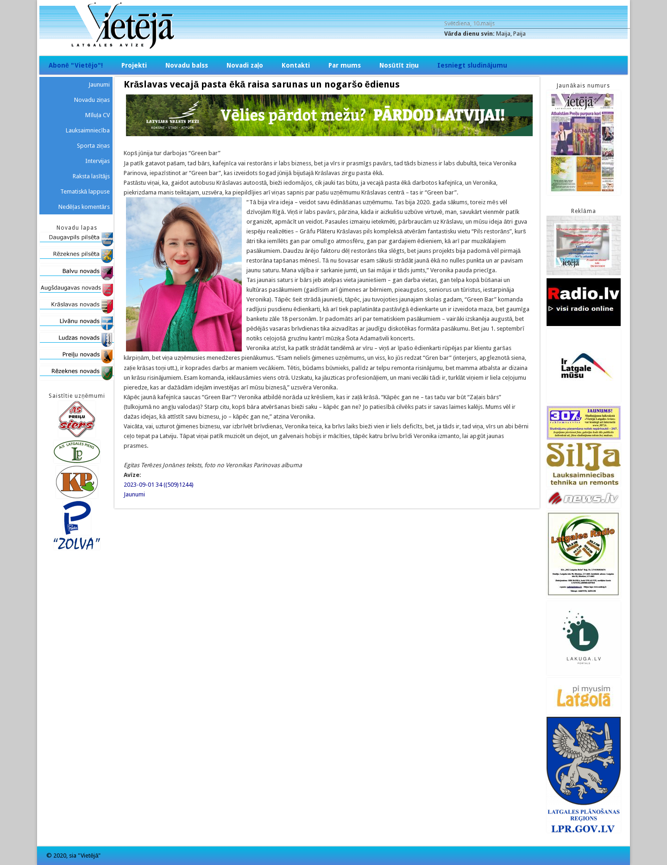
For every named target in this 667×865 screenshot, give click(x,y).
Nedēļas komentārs (84, 206)
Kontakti (296, 65)
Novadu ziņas (92, 99)
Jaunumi (134, 494)
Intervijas (97, 160)
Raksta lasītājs (91, 176)
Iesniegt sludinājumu (472, 65)
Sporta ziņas (93, 145)
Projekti (134, 65)
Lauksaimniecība (88, 130)
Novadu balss (186, 65)
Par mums (344, 65)
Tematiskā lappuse (85, 191)
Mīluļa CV (97, 115)
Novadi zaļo (245, 65)
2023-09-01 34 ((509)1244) (159, 484)
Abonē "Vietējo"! (76, 65)
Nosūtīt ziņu (399, 65)
